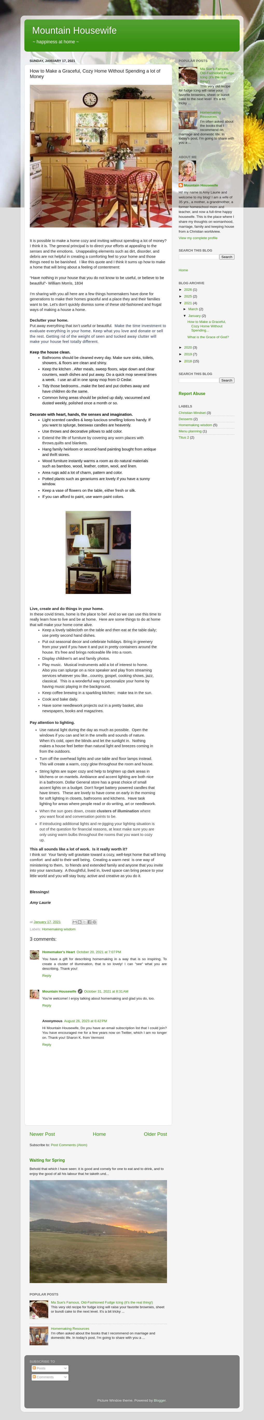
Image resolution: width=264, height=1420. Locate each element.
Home (99, 1134)
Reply (46, 976)
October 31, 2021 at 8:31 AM (106, 991)
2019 (188, 354)
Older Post (155, 1134)
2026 (188, 290)
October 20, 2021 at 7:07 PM (99, 952)
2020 (188, 347)
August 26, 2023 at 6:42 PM (85, 1021)
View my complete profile (198, 238)
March (193, 309)
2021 (188, 303)
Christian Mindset (192, 413)
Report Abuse (192, 393)
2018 (188, 361)
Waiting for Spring (47, 1160)
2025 (188, 296)
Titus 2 (184, 437)
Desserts (185, 419)
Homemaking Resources (70, 1329)
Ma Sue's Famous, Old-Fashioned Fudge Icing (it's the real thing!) (102, 1302)
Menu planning (190, 431)
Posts (39, 1368)
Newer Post (42, 1134)
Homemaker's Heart (58, 952)
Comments (43, 1377)
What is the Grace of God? (208, 337)
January (195, 316)
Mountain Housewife (74, 30)
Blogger (160, 1400)
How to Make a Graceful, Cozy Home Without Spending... (206, 326)
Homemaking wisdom (58, 929)
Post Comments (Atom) (69, 1145)
